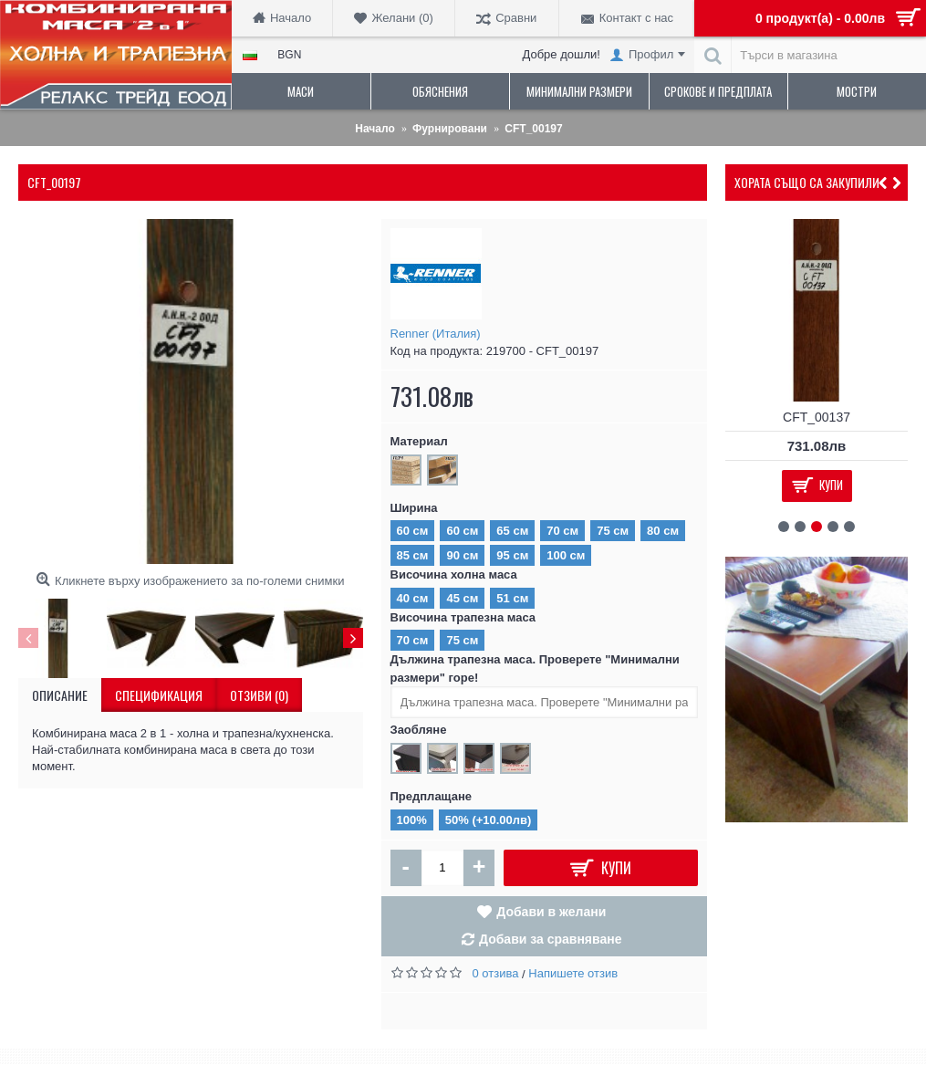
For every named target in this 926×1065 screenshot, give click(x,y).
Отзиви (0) (259, 695)
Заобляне (418, 729)
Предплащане (431, 796)
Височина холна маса (453, 574)
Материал (419, 441)
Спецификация (159, 695)
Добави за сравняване (550, 939)
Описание (60, 695)
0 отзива (496, 973)
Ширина (414, 508)
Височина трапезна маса (463, 617)
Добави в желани (551, 911)
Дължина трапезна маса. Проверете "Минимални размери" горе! (535, 668)
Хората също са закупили (806, 182)
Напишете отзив (573, 973)
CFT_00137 (816, 417)
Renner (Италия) (435, 333)
